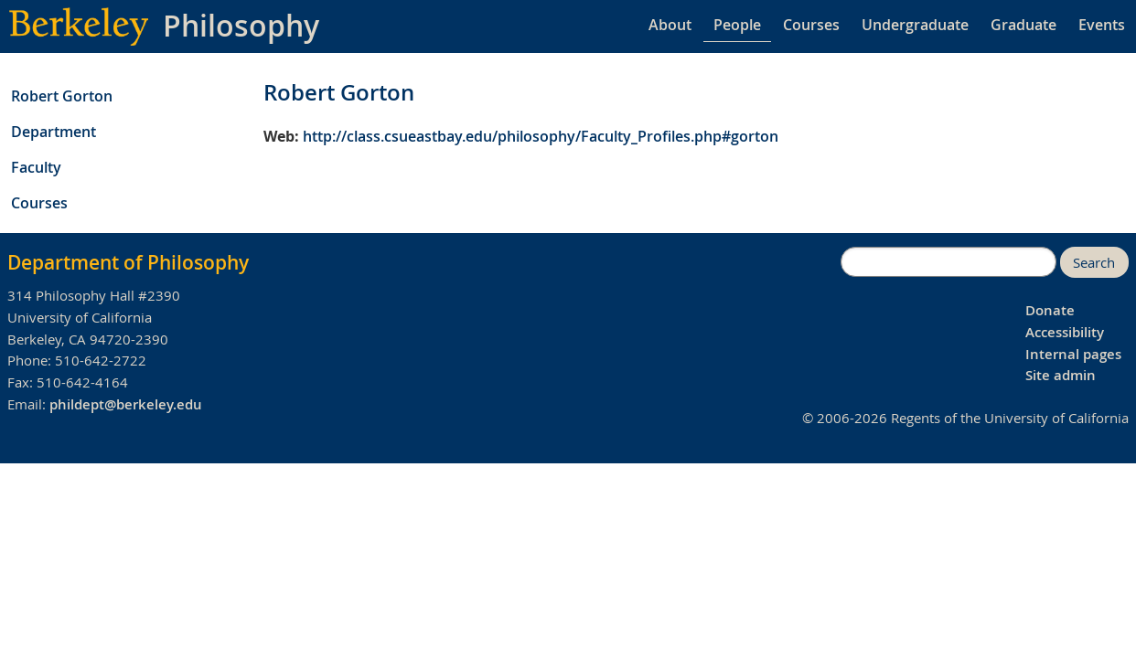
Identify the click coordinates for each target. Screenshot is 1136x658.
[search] (948, 262)
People (737, 25)
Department (53, 132)
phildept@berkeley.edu (125, 404)
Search (1094, 262)
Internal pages (1073, 354)
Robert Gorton (62, 96)
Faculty (36, 167)
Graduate (1023, 25)
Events (1101, 25)
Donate (1050, 310)
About (669, 25)
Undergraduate (915, 25)
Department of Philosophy (128, 262)
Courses (811, 25)
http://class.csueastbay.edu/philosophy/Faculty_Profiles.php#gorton (540, 136)
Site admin (1060, 375)
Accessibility (1064, 332)
